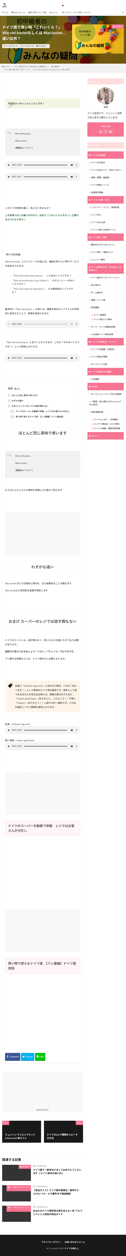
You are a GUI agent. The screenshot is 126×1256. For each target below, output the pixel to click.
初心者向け (42, 46)
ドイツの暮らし (71, 1248)
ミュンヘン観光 (98, 259)
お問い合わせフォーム (75, 1242)
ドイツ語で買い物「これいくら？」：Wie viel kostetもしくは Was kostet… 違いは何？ (37, 70)
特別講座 (95, 307)
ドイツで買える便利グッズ (103, 230)
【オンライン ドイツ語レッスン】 (75, 12)
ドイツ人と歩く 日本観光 (106, 419)
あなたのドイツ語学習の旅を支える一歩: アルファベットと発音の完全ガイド (57, 1212)
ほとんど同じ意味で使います (23, 395)
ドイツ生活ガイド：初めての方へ (106, 170)
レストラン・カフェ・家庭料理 (105, 207)
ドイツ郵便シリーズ (100, 185)
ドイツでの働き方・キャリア (104, 342)
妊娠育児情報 (97, 192)
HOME (7, 66)
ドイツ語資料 (100, 315)
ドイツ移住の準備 (99, 356)
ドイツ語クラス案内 (103, 319)
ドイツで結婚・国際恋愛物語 (107, 428)
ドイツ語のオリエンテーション (18, 1188)
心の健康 (95, 379)
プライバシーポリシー (51, 1242)
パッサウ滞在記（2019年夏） (107, 424)
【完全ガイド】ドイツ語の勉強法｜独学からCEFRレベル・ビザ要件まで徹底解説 (56, 1192)
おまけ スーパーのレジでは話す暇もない (28, 406)
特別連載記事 (97, 412)
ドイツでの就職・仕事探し (103, 349)
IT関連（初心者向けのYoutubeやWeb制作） (105, 403)
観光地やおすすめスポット (103, 244)
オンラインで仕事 (99, 364)
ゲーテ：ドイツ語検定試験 (103, 327)
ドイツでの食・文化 (100, 200)
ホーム (5, 12)
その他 (94, 386)
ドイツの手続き (98, 162)
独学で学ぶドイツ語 (37, 12)
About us (53, 12)
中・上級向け (97, 292)
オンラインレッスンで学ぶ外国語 (106, 394)
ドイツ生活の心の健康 (101, 371)
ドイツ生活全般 (98, 155)
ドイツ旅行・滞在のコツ (102, 252)
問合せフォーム (18, 12)
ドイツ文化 (96, 215)
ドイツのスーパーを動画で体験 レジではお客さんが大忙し (40, 411)
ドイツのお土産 (98, 222)
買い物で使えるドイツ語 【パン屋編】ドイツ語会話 (36, 417)
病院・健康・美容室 (100, 177)
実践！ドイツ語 (98, 300)
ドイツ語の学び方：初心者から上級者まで (30, 66)
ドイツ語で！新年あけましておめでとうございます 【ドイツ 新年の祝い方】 (57, 1171)
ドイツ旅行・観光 (99, 237)
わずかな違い (16, 401)
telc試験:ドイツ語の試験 (102, 334)
